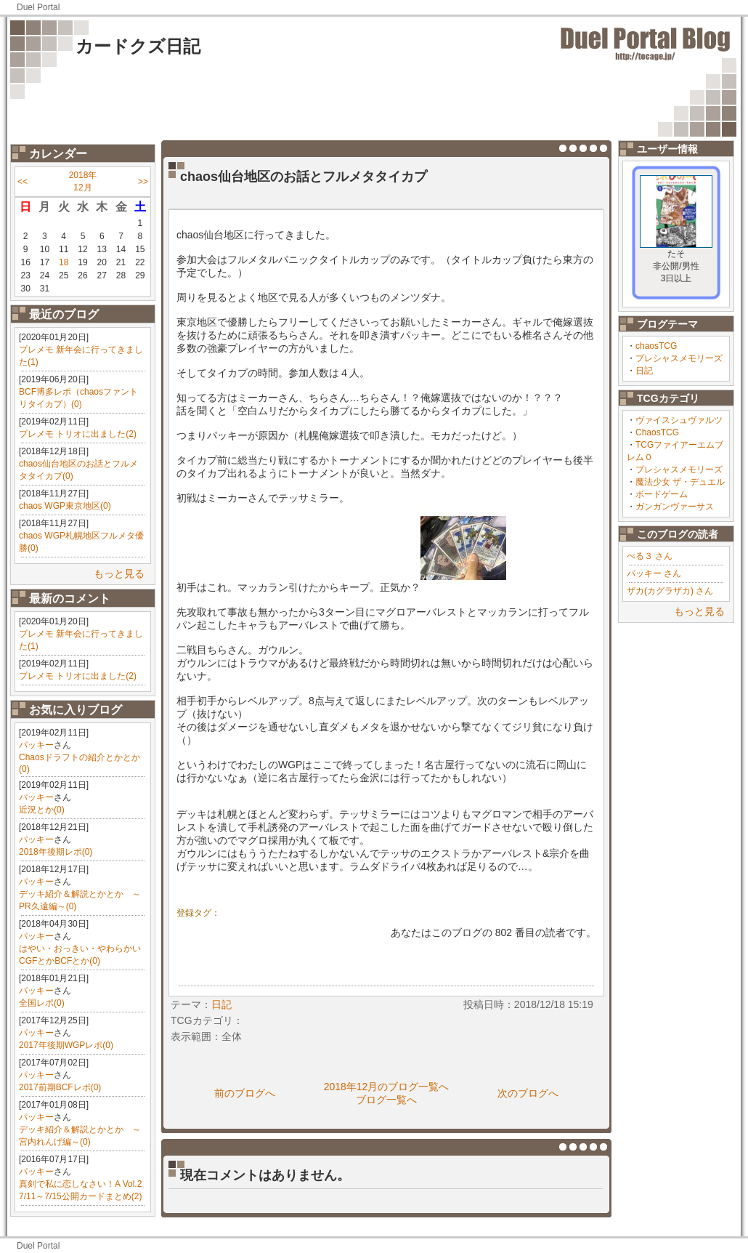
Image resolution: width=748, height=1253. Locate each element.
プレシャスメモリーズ (679, 358)
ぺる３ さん (649, 556)
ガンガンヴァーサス (674, 506)
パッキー (36, 745)
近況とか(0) (42, 810)
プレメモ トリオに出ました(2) (78, 434)
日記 (644, 371)
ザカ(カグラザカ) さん (670, 591)
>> (143, 182)
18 (63, 262)
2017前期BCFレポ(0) (60, 1087)
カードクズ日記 (138, 46)
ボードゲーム (661, 494)
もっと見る (119, 573)
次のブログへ (527, 1093)
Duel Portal (38, 7)
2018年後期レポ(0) (55, 852)
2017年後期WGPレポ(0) (66, 1045)
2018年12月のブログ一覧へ (387, 1086)
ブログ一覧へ (386, 1099)
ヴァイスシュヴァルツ (679, 420)
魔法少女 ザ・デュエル (680, 482)
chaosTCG (656, 346)
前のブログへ (244, 1093)
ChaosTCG (657, 432)
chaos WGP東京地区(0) (65, 506)
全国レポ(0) (42, 1003)
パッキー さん (654, 573)
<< (22, 182)
